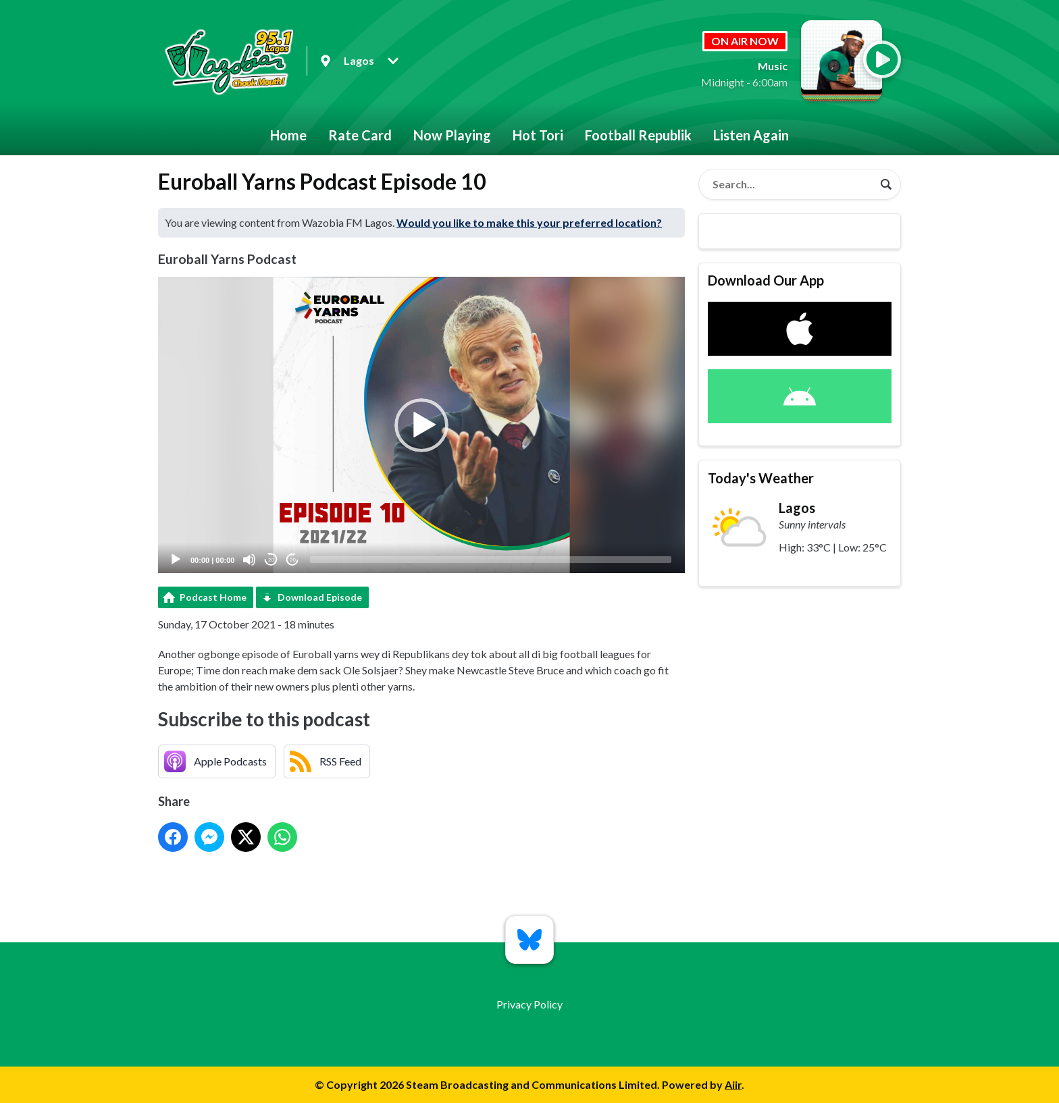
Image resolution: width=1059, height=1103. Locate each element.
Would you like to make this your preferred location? (529, 222)
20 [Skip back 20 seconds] (271, 560)
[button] (421, 425)
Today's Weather (761, 478)
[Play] (175, 559)
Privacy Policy (529, 1004)
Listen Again (751, 135)
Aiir (733, 1084)
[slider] (490, 559)
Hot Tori (538, 135)
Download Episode (320, 597)
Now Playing (452, 135)
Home (288, 135)
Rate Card (360, 135)
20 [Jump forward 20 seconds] (293, 560)
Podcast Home (213, 597)
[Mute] (249, 559)
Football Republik (638, 135)
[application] (421, 425)
